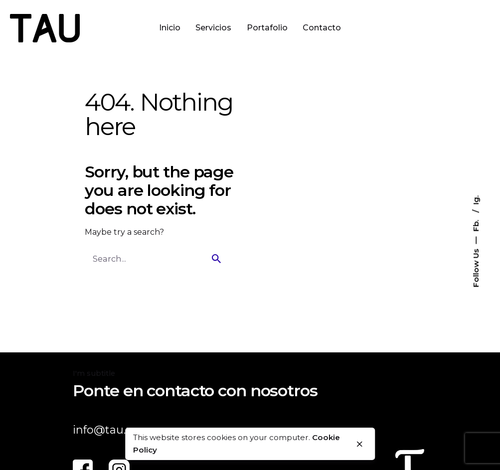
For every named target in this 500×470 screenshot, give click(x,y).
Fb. (476, 224)
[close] (360, 444)
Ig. (476, 199)
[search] (216, 259)
